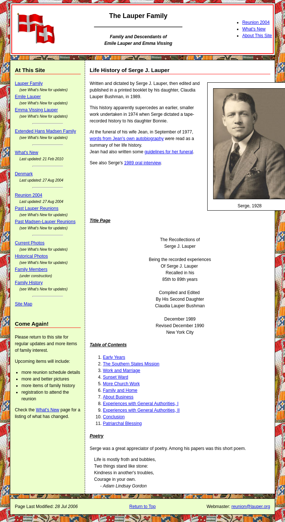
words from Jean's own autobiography (126, 138)
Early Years (114, 357)
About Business (118, 397)
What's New (254, 29)
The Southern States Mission (131, 364)
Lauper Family (29, 83)
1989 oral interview (142, 162)
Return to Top (142, 506)
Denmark (24, 173)
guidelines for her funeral (169, 151)
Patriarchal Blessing (122, 423)
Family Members (31, 269)
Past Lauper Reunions (36, 208)
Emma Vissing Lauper (36, 109)
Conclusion (113, 416)
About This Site (257, 35)
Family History (29, 282)
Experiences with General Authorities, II (141, 410)
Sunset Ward (115, 377)
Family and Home (120, 390)
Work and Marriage (121, 370)
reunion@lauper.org (250, 506)
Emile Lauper (28, 96)
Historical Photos (31, 256)
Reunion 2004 (256, 22)
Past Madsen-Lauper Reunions (45, 221)
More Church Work (121, 383)
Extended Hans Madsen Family (45, 131)
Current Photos (29, 243)
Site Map (23, 304)
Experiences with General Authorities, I (140, 403)
